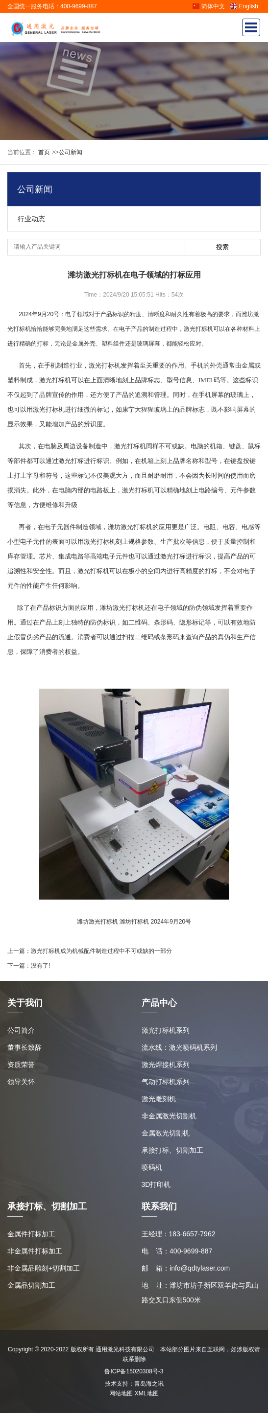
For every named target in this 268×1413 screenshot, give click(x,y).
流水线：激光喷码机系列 (179, 1047)
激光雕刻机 (159, 1099)
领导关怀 (21, 1082)
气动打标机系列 (166, 1082)
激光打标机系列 (166, 1030)
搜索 (222, 247)
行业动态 (31, 219)
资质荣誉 (21, 1064)
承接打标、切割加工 (172, 1150)
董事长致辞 (24, 1047)
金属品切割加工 (31, 1285)
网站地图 (121, 1393)
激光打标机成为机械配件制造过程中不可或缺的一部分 (101, 951)
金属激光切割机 (166, 1133)
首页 (43, 152)
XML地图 (147, 1393)
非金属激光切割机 (169, 1116)
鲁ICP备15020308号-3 (133, 1371)
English (244, 6)
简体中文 (208, 6)
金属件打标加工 (31, 1234)
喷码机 (152, 1167)
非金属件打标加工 (34, 1251)
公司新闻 (70, 152)
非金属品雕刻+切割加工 (43, 1268)
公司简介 (21, 1030)
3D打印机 (156, 1184)
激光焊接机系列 (166, 1064)
